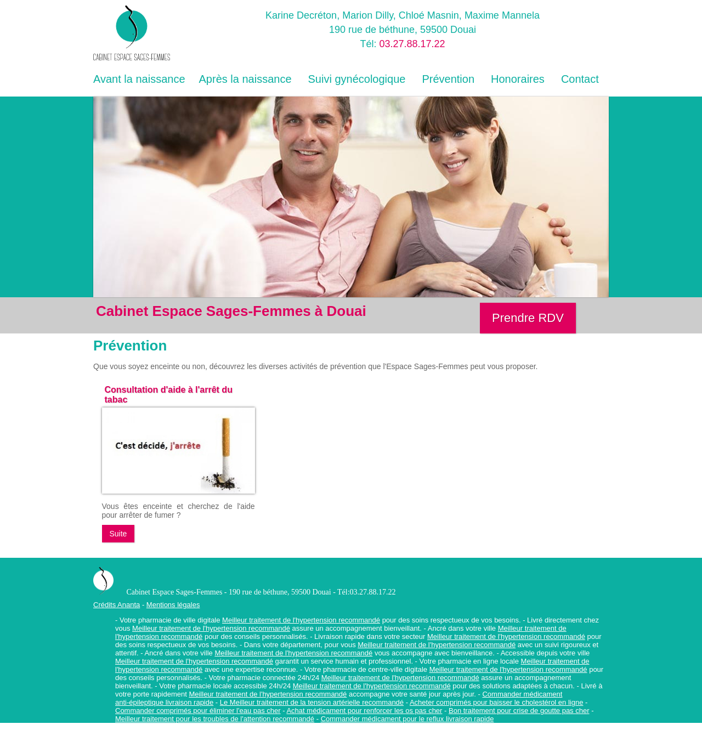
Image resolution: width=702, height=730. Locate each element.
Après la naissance (245, 79)
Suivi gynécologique (357, 79)
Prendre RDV (528, 318)
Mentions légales (173, 605)
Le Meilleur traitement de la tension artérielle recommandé (312, 702)
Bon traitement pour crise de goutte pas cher (519, 710)
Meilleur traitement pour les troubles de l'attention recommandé (214, 719)
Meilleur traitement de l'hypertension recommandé (301, 620)
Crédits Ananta (116, 605)
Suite (118, 533)
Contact (580, 79)
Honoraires (518, 79)
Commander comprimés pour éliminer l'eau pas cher (198, 710)
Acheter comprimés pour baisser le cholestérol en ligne (497, 702)
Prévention (448, 79)
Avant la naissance (139, 79)
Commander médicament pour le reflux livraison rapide (407, 719)
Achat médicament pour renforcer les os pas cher (364, 710)
